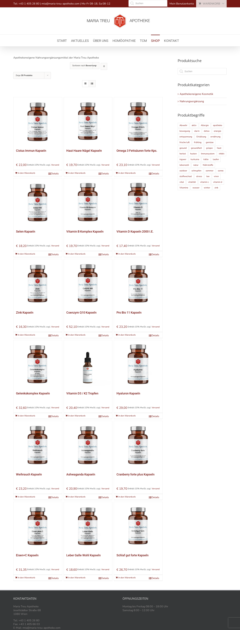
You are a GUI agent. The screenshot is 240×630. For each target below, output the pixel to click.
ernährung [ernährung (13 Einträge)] (215, 136)
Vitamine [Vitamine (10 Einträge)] (184, 187)
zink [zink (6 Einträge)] (216, 187)
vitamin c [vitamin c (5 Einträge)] (204, 182)
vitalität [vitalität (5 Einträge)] (192, 182)
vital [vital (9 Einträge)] (182, 182)
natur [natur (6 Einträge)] (195, 165)
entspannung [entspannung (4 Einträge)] (186, 136)
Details (55, 173)
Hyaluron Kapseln (128, 393)
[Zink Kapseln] (38, 283)
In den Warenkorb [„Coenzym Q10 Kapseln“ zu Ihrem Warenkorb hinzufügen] (77, 335)
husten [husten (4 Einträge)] (193, 153)
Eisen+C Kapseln (27, 555)
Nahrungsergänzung (192, 101)
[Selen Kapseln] (38, 202)
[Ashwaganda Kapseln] (88, 445)
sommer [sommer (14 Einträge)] (210, 170)
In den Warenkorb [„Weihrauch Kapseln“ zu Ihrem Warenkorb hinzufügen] (26, 497)
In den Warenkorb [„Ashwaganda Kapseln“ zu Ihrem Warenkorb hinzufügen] (77, 497)
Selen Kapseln (25, 231)
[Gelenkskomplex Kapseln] (38, 364)
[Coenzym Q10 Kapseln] (88, 283)
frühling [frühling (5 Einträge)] (198, 142)
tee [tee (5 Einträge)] (208, 176)
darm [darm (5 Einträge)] (197, 131)
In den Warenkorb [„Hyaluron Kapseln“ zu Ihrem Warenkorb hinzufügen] (127, 416)
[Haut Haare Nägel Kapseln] (88, 121)
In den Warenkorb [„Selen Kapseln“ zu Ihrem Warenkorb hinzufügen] (26, 254)
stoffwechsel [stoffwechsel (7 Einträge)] (186, 176)
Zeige (24, 75)
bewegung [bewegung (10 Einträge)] (185, 131)
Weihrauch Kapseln (29, 474)
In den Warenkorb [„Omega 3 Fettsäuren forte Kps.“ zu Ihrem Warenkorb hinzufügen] (127, 173)
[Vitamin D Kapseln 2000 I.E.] (138, 202)
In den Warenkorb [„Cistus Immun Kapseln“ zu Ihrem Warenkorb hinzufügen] (26, 173)
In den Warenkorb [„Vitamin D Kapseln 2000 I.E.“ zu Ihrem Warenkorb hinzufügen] (127, 254)
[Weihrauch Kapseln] (38, 445)
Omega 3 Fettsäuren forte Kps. (136, 150)
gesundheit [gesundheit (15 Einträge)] (196, 148)
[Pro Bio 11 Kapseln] (138, 283)
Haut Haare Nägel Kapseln (84, 150)
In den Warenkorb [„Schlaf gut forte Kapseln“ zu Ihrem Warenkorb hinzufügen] (127, 577)
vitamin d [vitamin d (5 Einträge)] (217, 182)
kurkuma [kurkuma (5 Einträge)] (195, 159)
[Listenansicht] (92, 83)
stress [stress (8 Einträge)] (199, 176)
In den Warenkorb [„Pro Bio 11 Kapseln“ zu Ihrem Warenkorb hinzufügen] (127, 335)
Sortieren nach (84, 65)
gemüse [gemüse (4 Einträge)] (210, 142)
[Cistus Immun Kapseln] (38, 121)
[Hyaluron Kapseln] (138, 364)
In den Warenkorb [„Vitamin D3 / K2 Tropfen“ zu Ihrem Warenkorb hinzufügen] (77, 416)
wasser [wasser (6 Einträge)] (196, 187)
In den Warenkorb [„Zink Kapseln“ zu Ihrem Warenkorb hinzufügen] (26, 335)
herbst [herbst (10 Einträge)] (183, 153)
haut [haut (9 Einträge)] (219, 148)
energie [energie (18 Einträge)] (217, 131)
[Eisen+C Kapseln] (38, 526)
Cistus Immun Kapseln (31, 150)
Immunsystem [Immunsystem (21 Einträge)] (207, 153)
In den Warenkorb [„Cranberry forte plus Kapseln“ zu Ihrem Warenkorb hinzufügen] (127, 497)
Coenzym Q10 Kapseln (81, 312)
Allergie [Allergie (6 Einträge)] (205, 125)
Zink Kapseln (24, 312)
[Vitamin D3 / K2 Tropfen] (88, 364)
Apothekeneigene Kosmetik (196, 94)
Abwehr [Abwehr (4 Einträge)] (183, 125)
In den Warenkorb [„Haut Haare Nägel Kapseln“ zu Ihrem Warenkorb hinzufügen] (77, 173)
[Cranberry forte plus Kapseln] (138, 445)
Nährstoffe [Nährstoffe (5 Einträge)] (208, 165)
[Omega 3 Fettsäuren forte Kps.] (138, 121)
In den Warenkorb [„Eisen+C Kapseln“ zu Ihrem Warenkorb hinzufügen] (26, 577)
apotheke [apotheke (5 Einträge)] (217, 125)
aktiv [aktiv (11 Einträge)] (194, 125)
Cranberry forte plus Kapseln (135, 474)
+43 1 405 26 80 (29, 4)
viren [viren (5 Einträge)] (216, 176)
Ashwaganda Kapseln (80, 474)
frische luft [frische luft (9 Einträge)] (185, 142)
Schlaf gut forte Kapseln (132, 555)
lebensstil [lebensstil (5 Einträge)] (184, 165)
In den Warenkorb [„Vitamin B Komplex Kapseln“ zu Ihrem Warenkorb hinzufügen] (77, 254)
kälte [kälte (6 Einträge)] (206, 159)
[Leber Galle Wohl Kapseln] (88, 526)
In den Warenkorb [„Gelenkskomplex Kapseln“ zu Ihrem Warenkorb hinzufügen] (26, 416)
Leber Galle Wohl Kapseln (83, 555)
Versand (55, 164)
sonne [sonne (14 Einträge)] (221, 170)
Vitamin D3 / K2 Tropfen (82, 393)
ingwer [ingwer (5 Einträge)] (183, 159)
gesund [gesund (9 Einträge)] (183, 148)
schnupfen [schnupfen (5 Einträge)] (196, 170)
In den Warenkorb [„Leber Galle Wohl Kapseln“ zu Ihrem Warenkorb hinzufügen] (77, 577)
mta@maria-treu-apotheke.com (61, 4)
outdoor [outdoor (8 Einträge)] (183, 170)
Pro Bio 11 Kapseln (129, 312)
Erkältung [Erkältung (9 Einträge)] (201, 136)
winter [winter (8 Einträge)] (207, 187)
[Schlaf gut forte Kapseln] (138, 526)
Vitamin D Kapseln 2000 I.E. (135, 231)
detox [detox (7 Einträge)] (207, 131)
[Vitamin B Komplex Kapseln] (88, 202)
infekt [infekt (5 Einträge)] (221, 153)
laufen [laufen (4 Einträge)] (216, 159)
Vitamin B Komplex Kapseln (85, 231)
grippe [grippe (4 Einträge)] (209, 148)
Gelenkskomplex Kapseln (33, 393)
